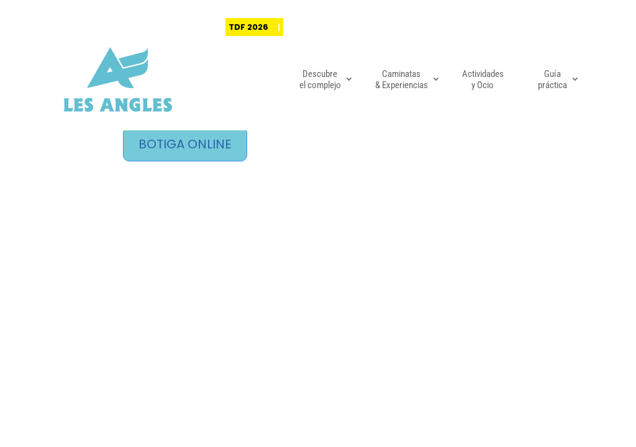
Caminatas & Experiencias (401, 79)
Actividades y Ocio (483, 79)
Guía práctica (552, 79)
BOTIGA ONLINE (185, 144)
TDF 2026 (248, 27)
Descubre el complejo (320, 79)
